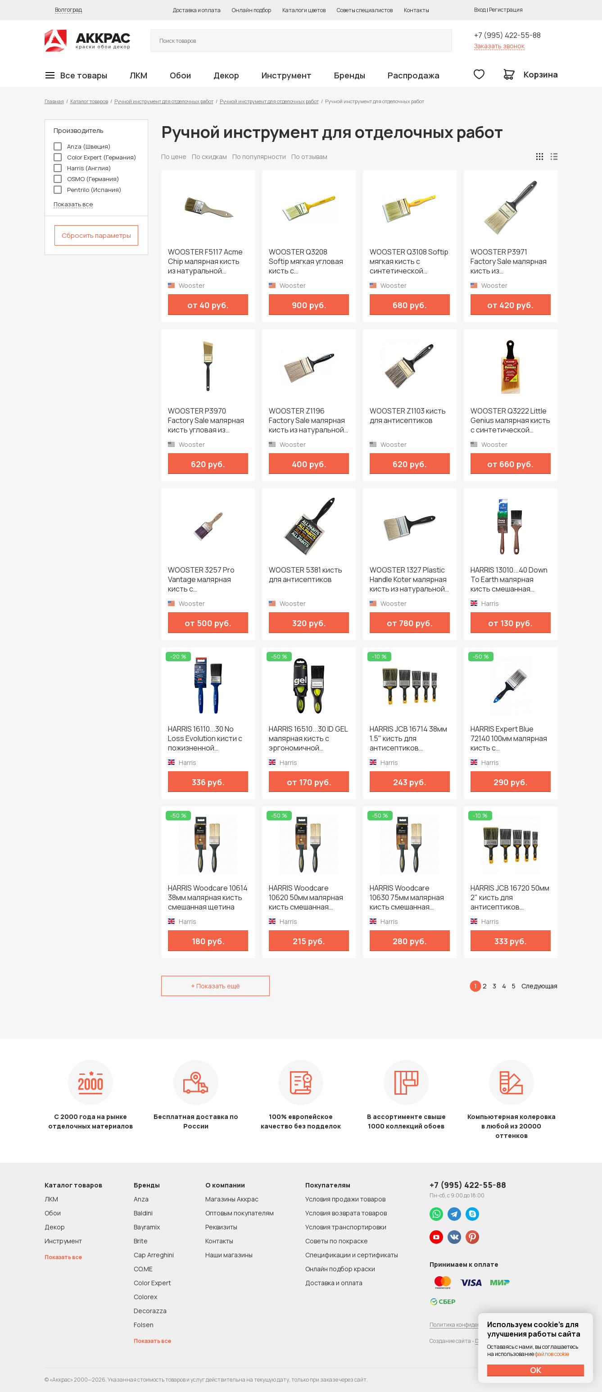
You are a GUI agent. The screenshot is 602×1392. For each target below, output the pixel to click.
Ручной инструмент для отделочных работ (163, 101)
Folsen (144, 1324)
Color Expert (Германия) (95, 157)
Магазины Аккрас (231, 1199)
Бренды (349, 75)
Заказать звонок (499, 45)
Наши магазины (229, 1255)
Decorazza (150, 1310)
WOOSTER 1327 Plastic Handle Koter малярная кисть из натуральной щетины (408, 579)
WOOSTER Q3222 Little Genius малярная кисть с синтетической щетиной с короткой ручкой (510, 420)
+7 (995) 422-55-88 (507, 35)
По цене (173, 156)
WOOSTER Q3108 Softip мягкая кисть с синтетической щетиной (409, 261)
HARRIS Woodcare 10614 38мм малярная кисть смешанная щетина (208, 897)
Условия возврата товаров (346, 1213)
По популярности (259, 156)
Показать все (73, 204)
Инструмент (287, 75)
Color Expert (152, 1282)
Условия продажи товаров (345, 1199)
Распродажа (413, 75)
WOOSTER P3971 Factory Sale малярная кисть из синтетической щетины (509, 261)
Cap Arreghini (154, 1255)
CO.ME (143, 1269)
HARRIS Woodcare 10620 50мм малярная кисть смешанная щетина (306, 897)
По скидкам (209, 156)
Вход (480, 10)
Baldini (143, 1213)
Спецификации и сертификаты (351, 1255)
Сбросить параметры (96, 235)
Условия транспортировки (345, 1227)
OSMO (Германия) (86, 179)
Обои (180, 75)
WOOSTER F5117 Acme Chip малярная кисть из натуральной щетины (205, 261)
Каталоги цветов (304, 10)
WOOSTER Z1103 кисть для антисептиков (408, 415)
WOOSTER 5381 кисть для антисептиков (305, 574)
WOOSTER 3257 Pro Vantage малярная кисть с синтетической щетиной (201, 579)
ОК (536, 1370)
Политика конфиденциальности (471, 1324)
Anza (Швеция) (82, 146)
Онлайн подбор (251, 10)
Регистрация (506, 10)
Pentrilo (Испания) (88, 190)
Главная (54, 101)
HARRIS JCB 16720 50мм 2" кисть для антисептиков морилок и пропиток (510, 897)
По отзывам (309, 156)
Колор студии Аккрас (87, 41)
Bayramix (147, 1227)
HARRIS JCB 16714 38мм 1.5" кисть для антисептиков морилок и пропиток (408, 738)
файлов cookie (552, 1354)
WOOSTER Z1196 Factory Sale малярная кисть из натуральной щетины (307, 420)
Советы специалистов (365, 10)
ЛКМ (138, 75)
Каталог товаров (89, 101)
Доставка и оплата (197, 10)
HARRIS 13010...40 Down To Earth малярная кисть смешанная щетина (509, 579)
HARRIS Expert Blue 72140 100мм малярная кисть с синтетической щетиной (509, 738)
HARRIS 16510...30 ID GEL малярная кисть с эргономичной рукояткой (308, 738)
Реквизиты (221, 1227)
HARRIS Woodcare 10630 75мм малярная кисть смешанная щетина (407, 897)
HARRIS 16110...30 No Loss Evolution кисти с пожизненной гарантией (205, 738)
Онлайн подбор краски (340, 1269)
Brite (141, 1241)
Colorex (145, 1296)
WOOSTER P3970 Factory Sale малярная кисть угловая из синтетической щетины (206, 420)
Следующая (539, 986)
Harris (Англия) (82, 168)
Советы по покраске (336, 1241)
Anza (141, 1199)
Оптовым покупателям (239, 1213)
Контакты (416, 10)
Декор (226, 75)
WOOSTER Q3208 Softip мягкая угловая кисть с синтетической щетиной (306, 261)
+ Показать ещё (215, 986)
